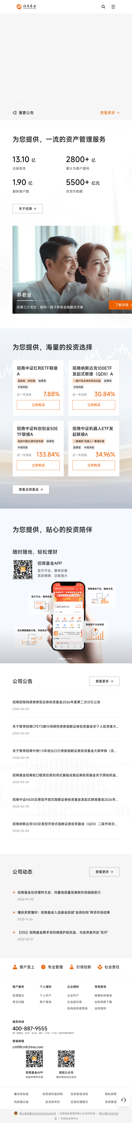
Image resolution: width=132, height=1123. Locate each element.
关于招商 (27, 208)
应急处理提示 (79, 1102)
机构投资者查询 (77, 1008)
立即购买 (38, 405)
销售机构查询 (103, 995)
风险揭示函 (21, 1102)
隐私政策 (111, 1094)
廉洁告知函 (21, 1094)
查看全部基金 (31, 489)
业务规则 (100, 1008)
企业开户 (73, 995)
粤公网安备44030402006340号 (37, 1113)
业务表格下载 (103, 1002)
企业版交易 (74, 1002)
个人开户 (45, 995)
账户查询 (45, 1002)
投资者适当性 (79, 1094)
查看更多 (110, 112)
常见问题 (18, 1002)
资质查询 (111, 1102)
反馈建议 (18, 995)
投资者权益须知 (52, 1094)
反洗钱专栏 (52, 1102)
